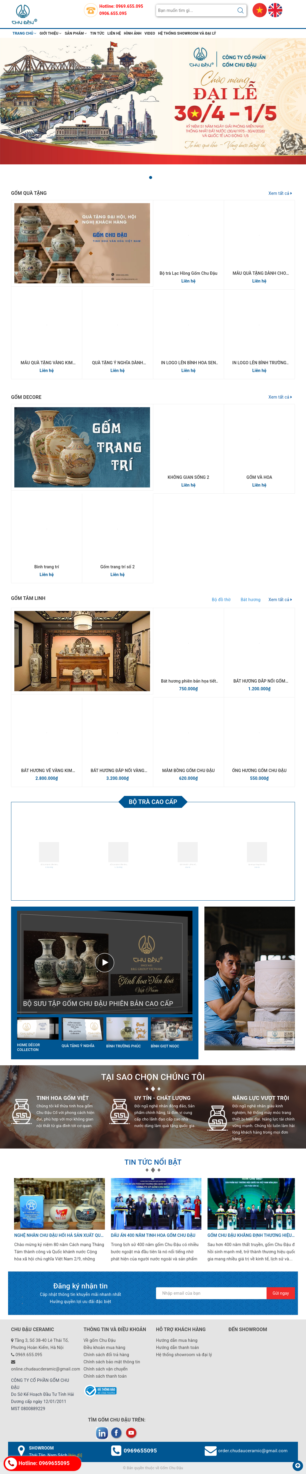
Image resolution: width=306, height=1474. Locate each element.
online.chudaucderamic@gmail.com (45, 1369)
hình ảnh (133, 33)
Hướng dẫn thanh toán (177, 1347)
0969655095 (140, 1450)
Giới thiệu (51, 33)
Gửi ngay (281, 1293)
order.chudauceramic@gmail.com (252, 1450)
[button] (150, 177)
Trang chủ (25, 33)
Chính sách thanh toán (105, 1376)
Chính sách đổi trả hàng (106, 1354)
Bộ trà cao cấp (153, 801)
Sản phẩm (76, 33)
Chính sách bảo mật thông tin (112, 1361)
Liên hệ (114, 33)
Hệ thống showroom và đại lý (187, 33)
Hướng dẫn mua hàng (177, 1340)
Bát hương (251, 599)
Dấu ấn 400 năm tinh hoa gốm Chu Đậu (150, 1235)
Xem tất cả (280, 193)
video (150, 33)
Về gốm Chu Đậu (100, 1340)
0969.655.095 (129, 6)
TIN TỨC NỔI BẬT (152, 1162)
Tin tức (97, 33)
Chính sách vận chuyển (106, 1369)
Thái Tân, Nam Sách (55, 1455)
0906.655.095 (113, 13)
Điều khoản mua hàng (105, 1347)
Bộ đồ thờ (221, 599)
